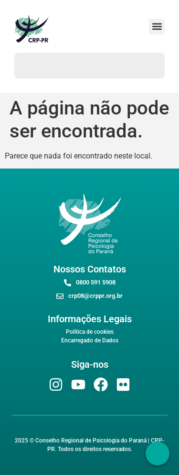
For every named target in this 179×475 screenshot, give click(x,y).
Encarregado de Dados (89, 340)
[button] (157, 26)
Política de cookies (90, 331)
